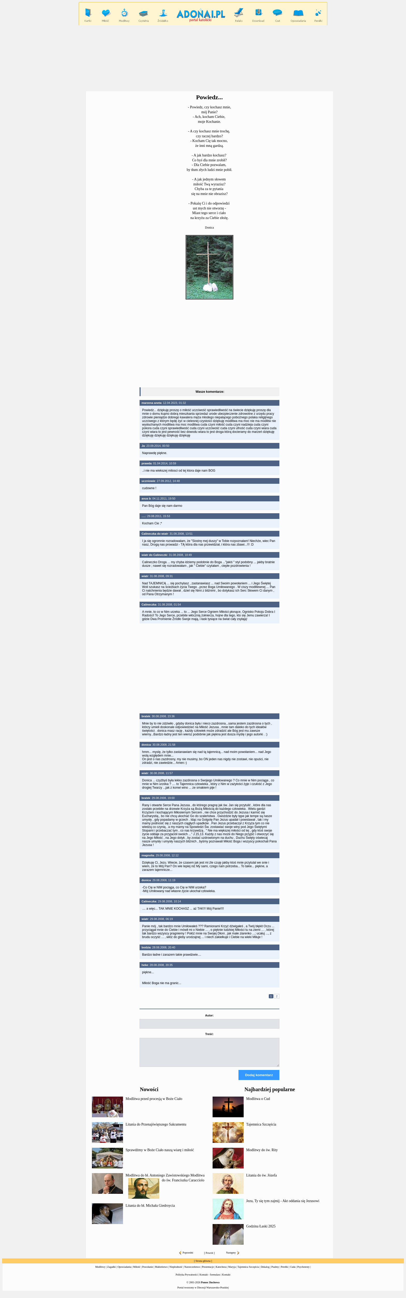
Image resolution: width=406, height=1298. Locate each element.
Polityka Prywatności (187, 1279)
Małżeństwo (161, 1271)
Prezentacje (208, 1271)
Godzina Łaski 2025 (261, 1231)
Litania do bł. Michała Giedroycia (150, 1210)
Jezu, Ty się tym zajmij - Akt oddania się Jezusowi (283, 1206)
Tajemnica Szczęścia (261, 1129)
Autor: (209, 1015)
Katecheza (221, 1271)
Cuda (292, 1271)
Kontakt (226, 1279)
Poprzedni (186, 1257)
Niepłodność (176, 1271)
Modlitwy (100, 1271)
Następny (232, 1257)
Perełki (284, 1271)
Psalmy (275, 1271)
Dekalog (265, 1271)
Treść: (209, 1034)
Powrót (209, 1257)
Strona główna (203, 1265)
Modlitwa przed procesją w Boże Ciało (154, 1103)
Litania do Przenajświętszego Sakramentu (156, 1129)
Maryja (232, 1271)
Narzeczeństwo (192, 1271)
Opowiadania (124, 1271)
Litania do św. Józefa (261, 1180)
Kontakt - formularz (210, 1279)
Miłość (136, 1271)
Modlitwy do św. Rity (262, 1155)
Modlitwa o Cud (258, 1103)
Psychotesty (303, 1271)
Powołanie (147, 1271)
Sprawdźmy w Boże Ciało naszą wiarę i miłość (160, 1155)
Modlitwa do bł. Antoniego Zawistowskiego (158, 1180)
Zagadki (111, 1271)
